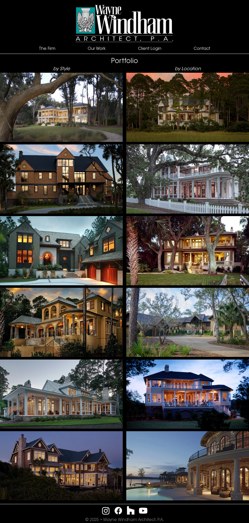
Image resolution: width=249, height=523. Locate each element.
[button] (47, 49)
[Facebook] (118, 511)
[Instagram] (106, 511)
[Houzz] (131, 511)
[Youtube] (143, 511)
